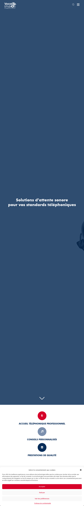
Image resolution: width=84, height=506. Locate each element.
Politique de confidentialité (42, 503)
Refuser (42, 492)
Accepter (42, 486)
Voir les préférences (42, 499)
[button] (81, 470)
